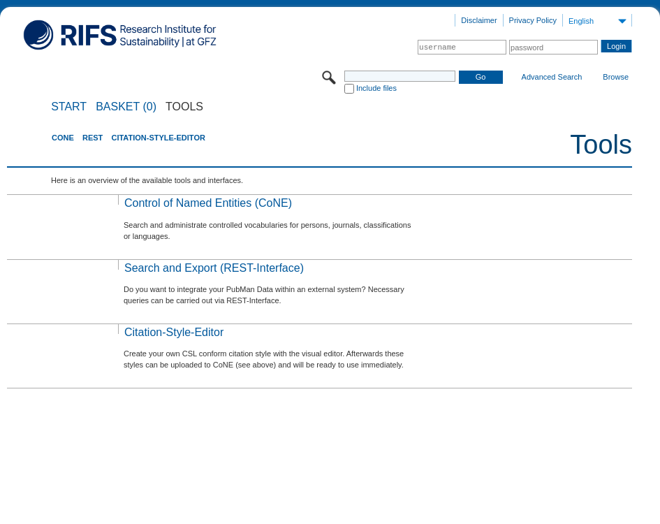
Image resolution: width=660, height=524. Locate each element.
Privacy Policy (533, 20)
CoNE (63, 137)
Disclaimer (479, 20)
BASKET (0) (126, 106)
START (69, 106)
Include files (376, 88)
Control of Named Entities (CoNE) (208, 203)
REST (92, 137)
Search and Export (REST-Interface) (214, 268)
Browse (616, 77)
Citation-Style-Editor (158, 137)
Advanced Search (552, 77)
